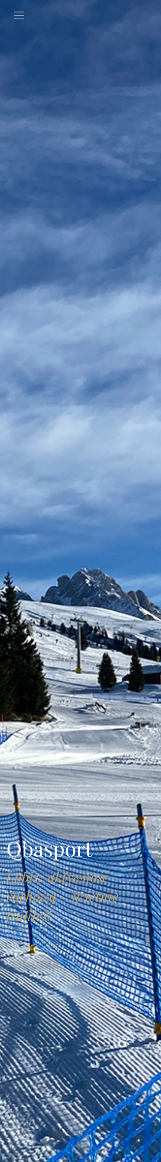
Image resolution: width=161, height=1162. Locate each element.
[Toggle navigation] (19, 15)
